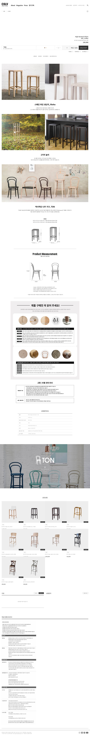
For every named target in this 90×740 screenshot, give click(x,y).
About (13, 5)
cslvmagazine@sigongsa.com (18, 733)
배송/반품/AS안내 (53, 56)
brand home (45, 476)
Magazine (19, 5)
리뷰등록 (36, 593)
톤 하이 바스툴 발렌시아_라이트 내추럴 (9, 554)
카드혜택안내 (84, 51)
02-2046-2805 (9, 733)
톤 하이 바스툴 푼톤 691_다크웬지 (29, 526)
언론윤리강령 (29, 733)
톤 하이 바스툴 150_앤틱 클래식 (7, 581)
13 (45, 471)
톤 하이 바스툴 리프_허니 (71, 526)
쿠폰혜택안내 (77, 51)
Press (26, 5)
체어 (3, 11)
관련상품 (40, 56)
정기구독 (31, 5)
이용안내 (25, 733)
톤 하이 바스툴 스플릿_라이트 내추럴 (30, 554)
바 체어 (8, 11)
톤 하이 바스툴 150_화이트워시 (29, 581)
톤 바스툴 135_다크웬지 (71, 554)
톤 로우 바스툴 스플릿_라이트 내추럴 (51, 554)
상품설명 (35, 56)
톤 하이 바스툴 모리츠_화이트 (7, 526)
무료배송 (70, 51)
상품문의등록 (85, 593)
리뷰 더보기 (41, 593)
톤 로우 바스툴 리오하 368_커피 (51, 526)
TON (5, 47)
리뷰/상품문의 (45, 56)
